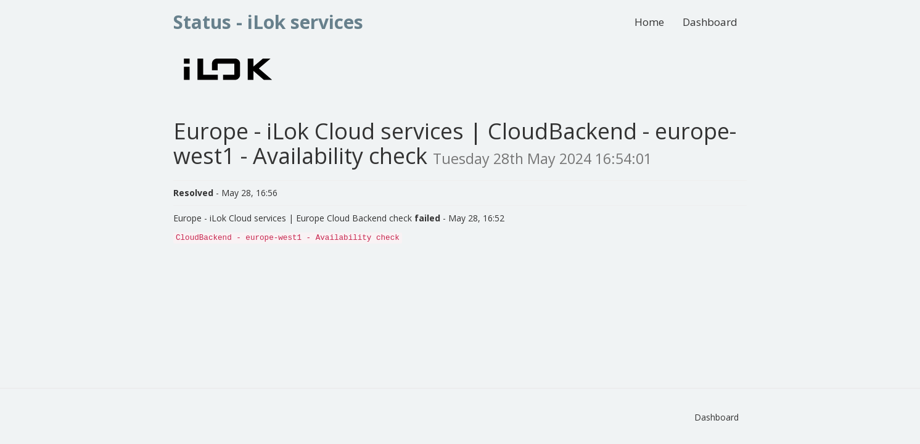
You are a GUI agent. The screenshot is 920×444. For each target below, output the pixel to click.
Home (649, 22)
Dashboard (710, 22)
